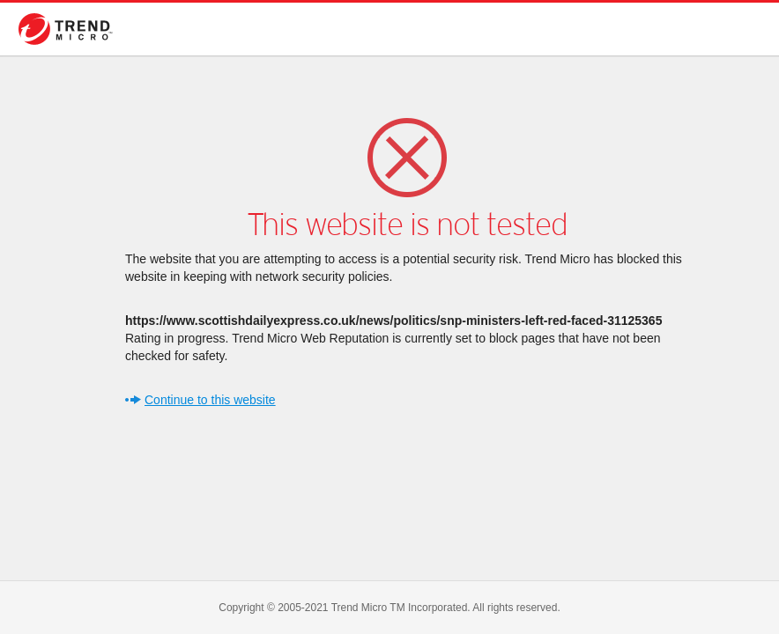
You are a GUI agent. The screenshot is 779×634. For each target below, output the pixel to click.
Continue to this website (210, 400)
